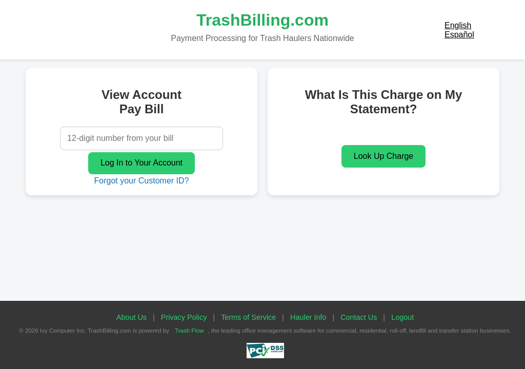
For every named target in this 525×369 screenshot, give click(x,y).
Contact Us (358, 317)
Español (459, 34)
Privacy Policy (184, 317)
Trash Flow (189, 330)
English (458, 25)
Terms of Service (248, 317)
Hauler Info (308, 317)
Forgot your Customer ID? (141, 180)
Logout (402, 317)
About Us (131, 317)
